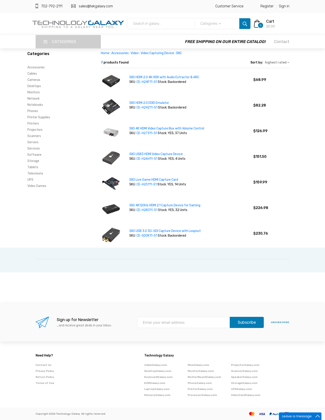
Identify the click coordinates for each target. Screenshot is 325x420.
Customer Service (229, 6)
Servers (33, 142)
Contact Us (43, 365)
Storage (33, 161)
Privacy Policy (45, 371)
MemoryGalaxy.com (157, 395)
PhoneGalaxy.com (200, 383)
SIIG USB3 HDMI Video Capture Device (156, 154)
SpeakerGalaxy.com (244, 377)
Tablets (32, 167)
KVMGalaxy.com (154, 383)
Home (105, 53)
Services (33, 148)
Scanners (34, 136)
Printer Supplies (38, 117)
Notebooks (35, 105)
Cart (270, 21)
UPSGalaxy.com (241, 389)
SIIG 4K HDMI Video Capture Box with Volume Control (166, 128)
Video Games (36, 186)
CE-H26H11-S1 (147, 159)
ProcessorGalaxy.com (202, 395)
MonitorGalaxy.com (201, 371)
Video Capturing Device (157, 53)
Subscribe (247, 322)
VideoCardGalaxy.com (245, 395)
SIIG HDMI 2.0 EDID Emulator (149, 103)
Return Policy (45, 377)
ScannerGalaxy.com (244, 371)
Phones (32, 111)
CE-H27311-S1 (147, 133)
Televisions (35, 173)
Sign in (284, 6)
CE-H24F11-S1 (146, 82)
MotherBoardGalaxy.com (204, 377)
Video (135, 53)
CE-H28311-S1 (147, 210)
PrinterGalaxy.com (200, 389)
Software (34, 155)
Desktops (34, 86)
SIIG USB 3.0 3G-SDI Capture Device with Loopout (165, 231)
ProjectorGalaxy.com (245, 365)
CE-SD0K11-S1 (147, 236)
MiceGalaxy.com (198, 365)
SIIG (179, 53)
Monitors (33, 92)
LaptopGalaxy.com (156, 389)
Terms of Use (45, 383)
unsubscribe (280, 322)
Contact (281, 41)
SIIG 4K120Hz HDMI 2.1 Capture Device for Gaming (164, 205)
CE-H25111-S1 (146, 184)
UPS (30, 180)
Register (267, 6)
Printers (33, 123)
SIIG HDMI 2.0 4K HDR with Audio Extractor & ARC (164, 77)
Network (33, 98)
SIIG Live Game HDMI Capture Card (153, 180)
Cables (32, 74)
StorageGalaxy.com (244, 383)
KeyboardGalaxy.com (158, 377)
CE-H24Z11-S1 (146, 107)
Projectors (35, 130)
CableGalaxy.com (155, 365)
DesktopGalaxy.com (157, 371)
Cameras (33, 80)
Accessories (36, 67)
